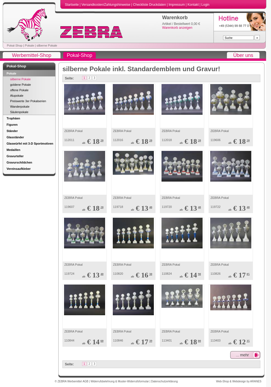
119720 (167, 206)
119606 (216, 140)
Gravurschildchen (19, 162)
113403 (216, 340)
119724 (69, 273)
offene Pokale (19, 90)
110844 (69, 340)
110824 (167, 273)
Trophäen (13, 118)
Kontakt (194, 5)
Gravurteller (15, 156)
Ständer (12, 131)
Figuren (12, 124)
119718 (118, 206)
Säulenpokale (19, 112)
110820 (118, 273)
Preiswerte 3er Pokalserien (28, 101)
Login (205, 5)
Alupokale (16, 95)
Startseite (72, 5)
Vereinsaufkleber (19, 168)
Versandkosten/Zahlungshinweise (106, 5)
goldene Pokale (20, 84)
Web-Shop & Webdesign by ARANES (238, 381)
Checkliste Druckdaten (150, 5)
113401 (167, 340)
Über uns (243, 55)
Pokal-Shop (14, 45)
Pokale (29, 45)
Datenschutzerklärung (164, 381)
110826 (216, 273)
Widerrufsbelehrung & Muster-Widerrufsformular (120, 381)
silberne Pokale (46, 45)
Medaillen (13, 149)
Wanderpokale (20, 106)
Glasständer (15, 137)
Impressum (177, 5)
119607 (69, 206)
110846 (118, 340)
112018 (167, 140)
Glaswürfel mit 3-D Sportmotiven (30, 143)
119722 (216, 206)
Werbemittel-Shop (31, 55)
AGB (86, 381)
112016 (118, 140)
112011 (69, 140)
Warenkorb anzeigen (177, 28)
